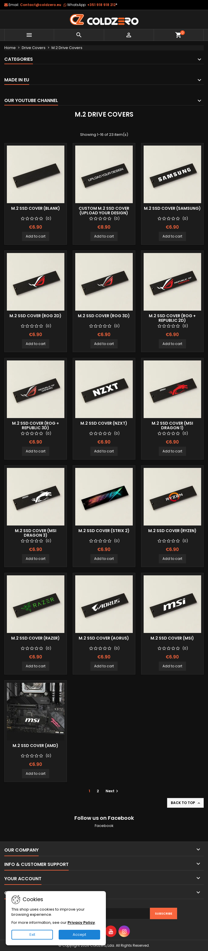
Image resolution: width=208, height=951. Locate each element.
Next (113, 791)
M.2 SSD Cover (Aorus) (104, 638)
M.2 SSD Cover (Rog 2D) (35, 316)
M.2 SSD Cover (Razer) (35, 638)
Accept (79, 934)
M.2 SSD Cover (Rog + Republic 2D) (172, 318)
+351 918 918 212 (102, 4)
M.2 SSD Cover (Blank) (35, 208)
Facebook (104, 825)
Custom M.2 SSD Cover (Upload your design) (104, 210)
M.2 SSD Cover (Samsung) (172, 208)
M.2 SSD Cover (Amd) (35, 745)
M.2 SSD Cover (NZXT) (103, 423)
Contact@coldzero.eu (40, 4)
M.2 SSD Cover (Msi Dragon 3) (35, 533)
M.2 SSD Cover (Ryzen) (172, 531)
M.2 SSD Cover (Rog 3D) (104, 316)
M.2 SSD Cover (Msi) (172, 638)
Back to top (186, 802)
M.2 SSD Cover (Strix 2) (104, 531)
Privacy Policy (81, 922)
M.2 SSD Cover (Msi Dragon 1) (172, 425)
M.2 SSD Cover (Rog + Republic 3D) (35, 425)
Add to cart (35, 236)
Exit (32, 934)
